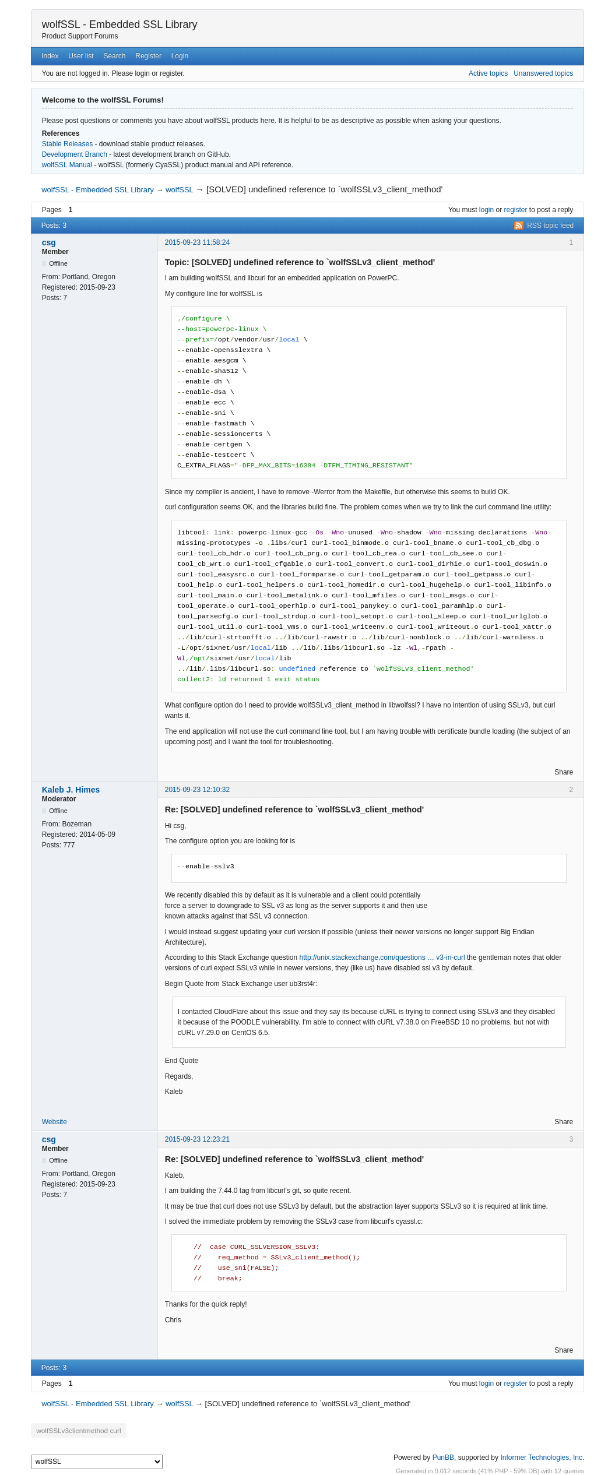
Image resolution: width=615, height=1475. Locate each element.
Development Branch (74, 154)
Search (114, 56)
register (516, 210)
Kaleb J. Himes (71, 789)
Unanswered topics (543, 73)
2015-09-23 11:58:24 (197, 242)
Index (49, 56)
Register (148, 56)
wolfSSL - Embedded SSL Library (120, 24)
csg (49, 242)
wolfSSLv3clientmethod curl (77, 1430)
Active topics (488, 73)
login (486, 210)
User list (80, 56)
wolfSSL (179, 189)
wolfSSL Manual (67, 165)
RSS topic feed (550, 225)
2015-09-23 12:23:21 (197, 1139)
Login (179, 56)
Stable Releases (67, 144)
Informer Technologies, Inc (541, 1457)
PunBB (443, 1457)
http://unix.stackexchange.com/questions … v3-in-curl (382, 957)
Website (54, 1122)
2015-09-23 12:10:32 (197, 790)
